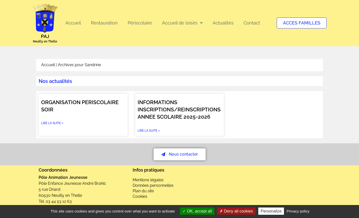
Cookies (140, 196)
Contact (252, 22)
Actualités (223, 22)
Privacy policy (298, 211)
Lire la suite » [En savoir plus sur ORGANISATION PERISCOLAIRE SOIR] (52, 123)
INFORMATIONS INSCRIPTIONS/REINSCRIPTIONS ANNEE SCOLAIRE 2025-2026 (179, 109)
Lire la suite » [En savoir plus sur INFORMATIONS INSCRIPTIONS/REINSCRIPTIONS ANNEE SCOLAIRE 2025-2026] (149, 130)
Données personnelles (153, 185)
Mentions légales (148, 180)
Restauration (104, 22)
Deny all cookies (236, 211)
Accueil (73, 22)
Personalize (271, 211)
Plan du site (143, 191)
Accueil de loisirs (182, 23)
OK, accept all (197, 211)
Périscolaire (140, 22)
